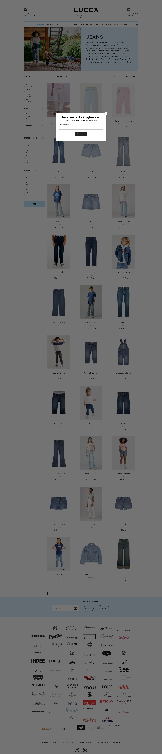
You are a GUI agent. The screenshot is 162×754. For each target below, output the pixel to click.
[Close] (105, 113)
